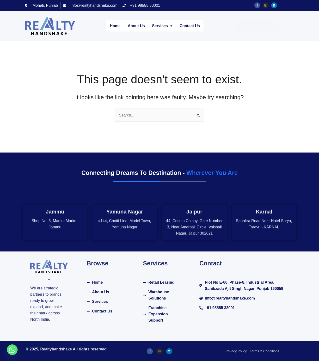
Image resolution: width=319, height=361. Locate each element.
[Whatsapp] (12, 349)
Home (115, 26)
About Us (136, 26)
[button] (162, 25)
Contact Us (190, 26)
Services (162, 26)
